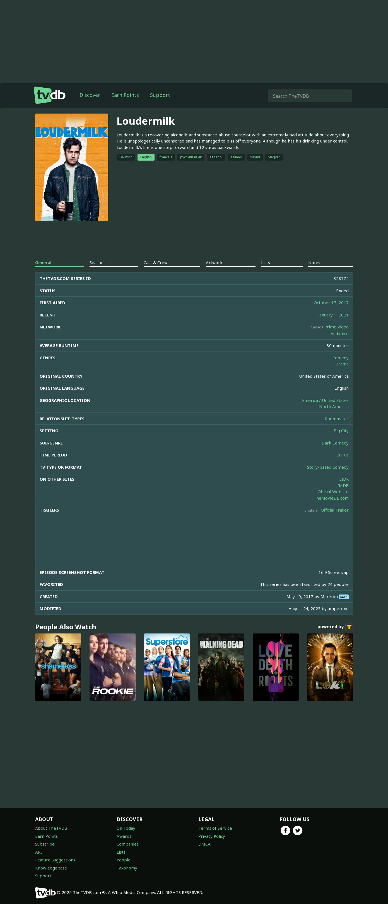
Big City (341, 430)
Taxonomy (127, 868)
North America (334, 406)
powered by (335, 627)
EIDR (344, 479)
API (38, 852)
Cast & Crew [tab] (156, 262)
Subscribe (45, 844)
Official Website (333, 491)
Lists (121, 852)
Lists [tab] (265, 262)
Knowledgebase (51, 868)
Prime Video (336, 327)
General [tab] (43, 262)
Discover (89, 95)
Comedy (340, 357)
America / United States (325, 400)
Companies (128, 844)
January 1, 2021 (333, 315)
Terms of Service (215, 828)
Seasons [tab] (97, 262)
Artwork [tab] (214, 262)
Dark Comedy (335, 443)
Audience (340, 333)
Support (160, 95)
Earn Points (125, 95)
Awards (124, 836)
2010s (343, 455)
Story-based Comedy (328, 467)
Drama (342, 364)
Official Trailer (335, 510)
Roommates (337, 418)
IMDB (343, 485)
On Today (126, 828)
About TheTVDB (51, 828)
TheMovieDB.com (331, 498)
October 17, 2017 (331, 302)
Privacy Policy (211, 836)
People (124, 860)
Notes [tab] (314, 262)
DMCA (204, 844)
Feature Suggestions (55, 860)
